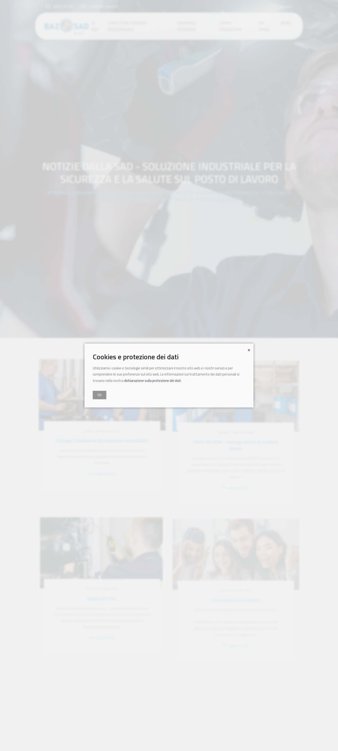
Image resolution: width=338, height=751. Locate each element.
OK (99, 395)
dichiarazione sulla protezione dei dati (152, 380)
